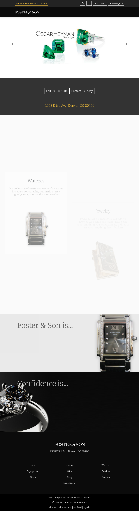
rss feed (78, 507)
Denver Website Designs (78, 497)
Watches (106, 465)
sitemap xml (65, 507)
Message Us (116, 3)
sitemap (53, 507)
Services (106, 471)
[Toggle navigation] (121, 12)
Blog (69, 477)
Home (33, 465)
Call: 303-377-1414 (56, 91)
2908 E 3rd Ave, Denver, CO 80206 (69, 105)
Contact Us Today (82, 91)
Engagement (33, 471)
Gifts (69, 471)
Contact (106, 477)
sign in (87, 507)
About (33, 477)
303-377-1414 (100, 3)
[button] (12, 44)
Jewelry (69, 465)
